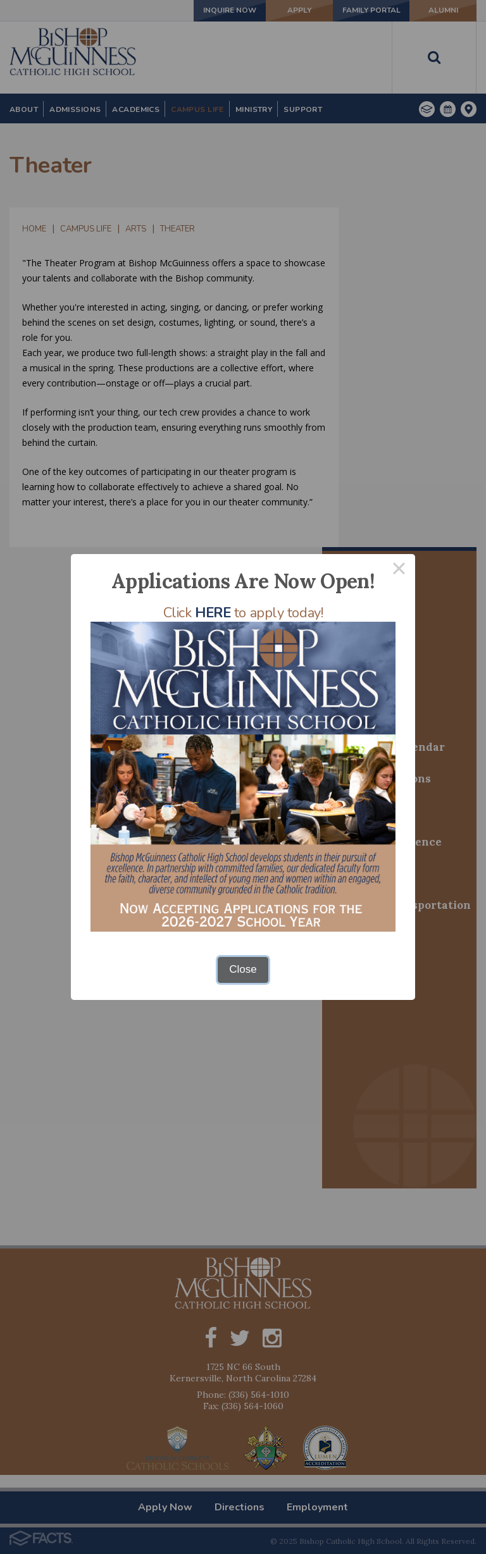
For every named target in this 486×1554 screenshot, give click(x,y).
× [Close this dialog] (399, 570)
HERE (212, 612)
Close (242, 969)
